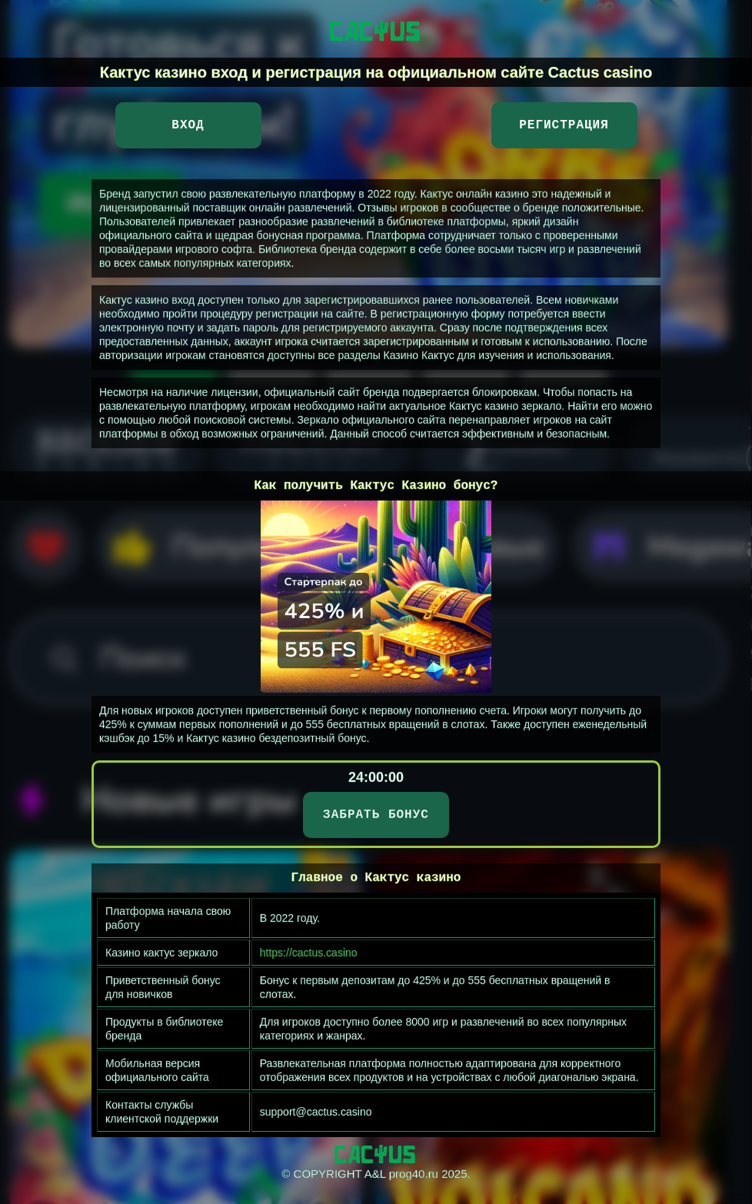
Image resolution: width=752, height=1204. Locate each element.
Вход (187, 125)
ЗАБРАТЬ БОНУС (376, 815)
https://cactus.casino (309, 952)
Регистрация (564, 125)
